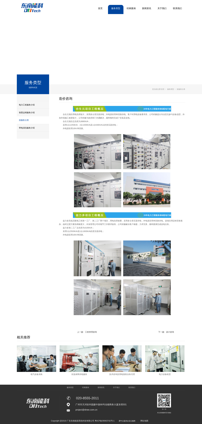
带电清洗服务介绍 (27, 128)
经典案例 (131, 8)
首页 (100, 8)
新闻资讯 (146, 8)
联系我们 (177, 8)
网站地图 (144, 421)
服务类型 (115, 8)
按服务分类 (24, 120)
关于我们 (162, 8)
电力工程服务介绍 (27, 105)
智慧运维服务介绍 (27, 112)
